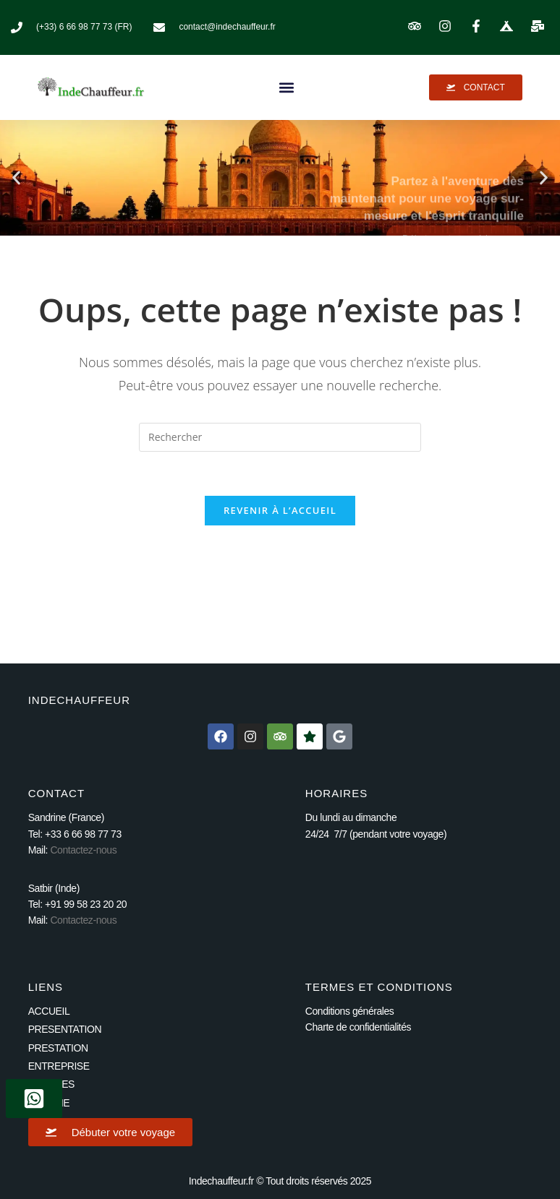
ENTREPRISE (59, 1066)
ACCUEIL (49, 1011)
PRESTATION (58, 1048)
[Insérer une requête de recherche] (280, 437)
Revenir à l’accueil (280, 510)
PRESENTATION (64, 1029)
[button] (286, 87)
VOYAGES (51, 1084)
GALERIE (49, 1103)
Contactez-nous (83, 850)
